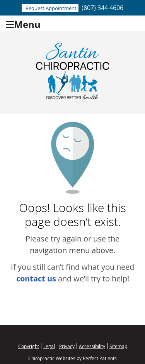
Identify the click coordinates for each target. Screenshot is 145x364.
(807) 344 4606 (102, 7)
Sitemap (118, 346)
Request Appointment (51, 8)
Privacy (67, 346)
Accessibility (92, 346)
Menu (23, 23)
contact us (36, 278)
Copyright (28, 346)
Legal (49, 346)
